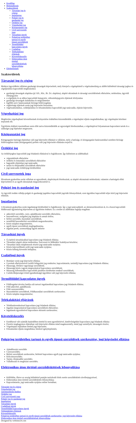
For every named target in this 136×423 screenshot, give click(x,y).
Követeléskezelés (12, 316)
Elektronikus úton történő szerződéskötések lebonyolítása (40, 367)
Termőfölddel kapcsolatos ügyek (23, 278)
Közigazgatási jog (13, 134)
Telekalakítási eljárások (17, 299)
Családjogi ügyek (13, 255)
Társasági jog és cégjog (17, 80)
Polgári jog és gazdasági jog (20, 187)
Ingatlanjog (9, 201)
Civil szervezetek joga (16, 173)
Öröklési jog (9, 148)
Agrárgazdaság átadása (11, 392)
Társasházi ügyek (13, 234)
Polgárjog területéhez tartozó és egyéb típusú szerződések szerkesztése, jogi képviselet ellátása (65, 339)
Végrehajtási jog (12, 113)
